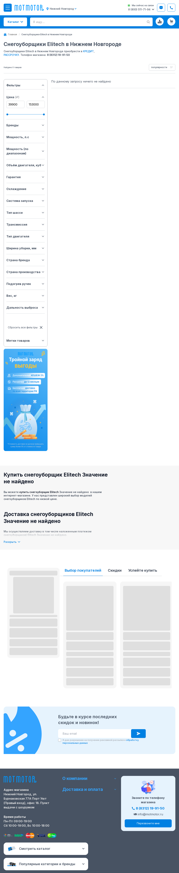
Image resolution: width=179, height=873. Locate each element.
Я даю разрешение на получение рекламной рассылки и (101, 741)
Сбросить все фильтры (25, 327)
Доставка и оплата (89, 790)
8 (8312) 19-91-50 (58, 54)
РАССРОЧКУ (11, 54)
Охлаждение (25, 189)
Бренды (25, 125)
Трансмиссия (25, 224)
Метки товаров (25, 340)
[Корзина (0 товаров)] (171, 22)
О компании (89, 778)
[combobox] (162, 67)
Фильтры (25, 85)
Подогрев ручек (25, 284)
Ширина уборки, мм (25, 248)
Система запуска (25, 201)
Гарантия (25, 177)
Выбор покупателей (83, 570)
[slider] (7, 114)
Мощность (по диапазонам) (25, 151)
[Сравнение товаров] (160, 22)
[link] (46, 34)
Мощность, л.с (25, 137)
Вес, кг (25, 296)
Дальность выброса (25, 307)
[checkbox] (59, 740)
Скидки (115, 570)
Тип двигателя (25, 236)
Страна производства (25, 272)
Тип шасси (25, 212)
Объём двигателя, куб (25, 165)
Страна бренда (25, 260)
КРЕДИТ (88, 51)
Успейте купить (142, 570)
